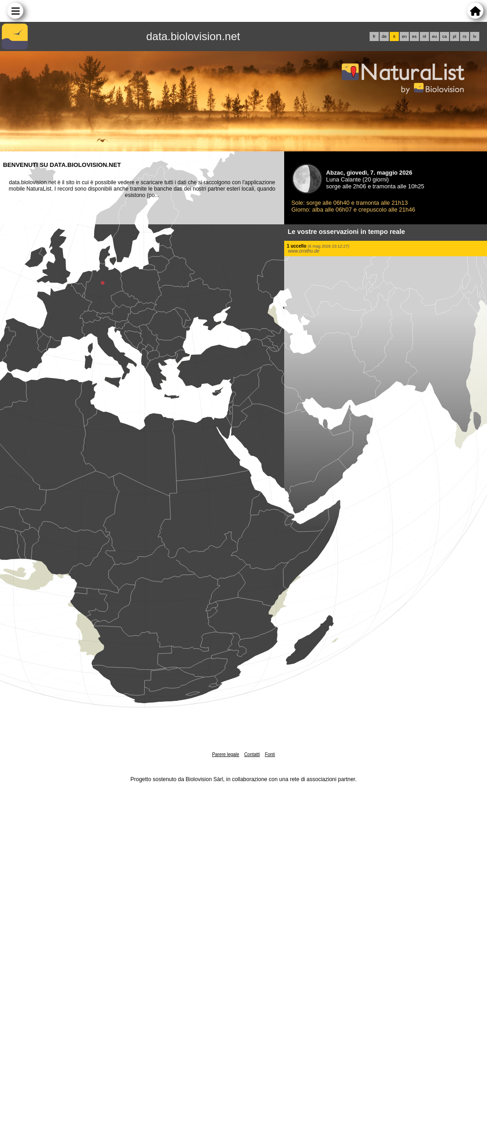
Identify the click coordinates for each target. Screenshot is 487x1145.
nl (424, 36)
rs (464, 36)
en (404, 36)
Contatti (251, 754)
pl (454, 36)
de (384, 36)
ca (444, 36)
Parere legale (225, 754)
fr (374, 36)
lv (474, 36)
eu (434, 36)
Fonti (270, 754)
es (414, 36)
